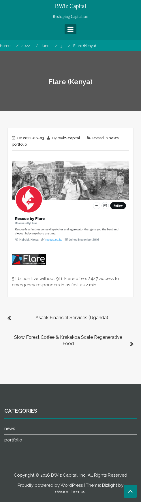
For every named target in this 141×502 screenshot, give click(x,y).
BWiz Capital (70, 6)
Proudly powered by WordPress (50, 485)
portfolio (19, 144)
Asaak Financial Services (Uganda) (71, 317)
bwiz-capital (69, 138)
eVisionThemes (70, 491)
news (114, 138)
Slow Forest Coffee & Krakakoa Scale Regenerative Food (68, 340)
